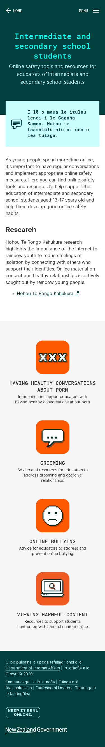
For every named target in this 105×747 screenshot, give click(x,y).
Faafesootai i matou (53, 688)
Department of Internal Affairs (33, 668)
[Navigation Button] (88, 10)
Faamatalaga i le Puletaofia (30, 682)
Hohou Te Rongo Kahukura (48, 293)
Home (17, 10)
